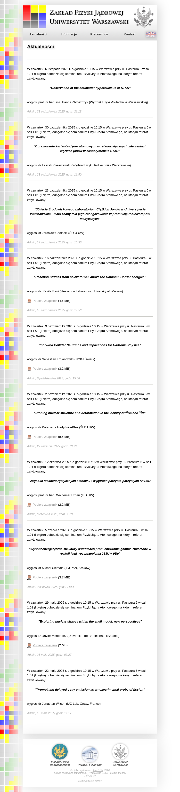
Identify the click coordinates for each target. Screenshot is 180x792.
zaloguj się (90, 775)
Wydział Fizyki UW (90, 756)
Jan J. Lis (98, 770)
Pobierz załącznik (45, 301)
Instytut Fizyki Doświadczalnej (60, 755)
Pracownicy (99, 34)
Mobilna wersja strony (90, 781)
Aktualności (38, 34)
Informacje (69, 34)
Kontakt (129, 34)
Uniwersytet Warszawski (120, 755)
